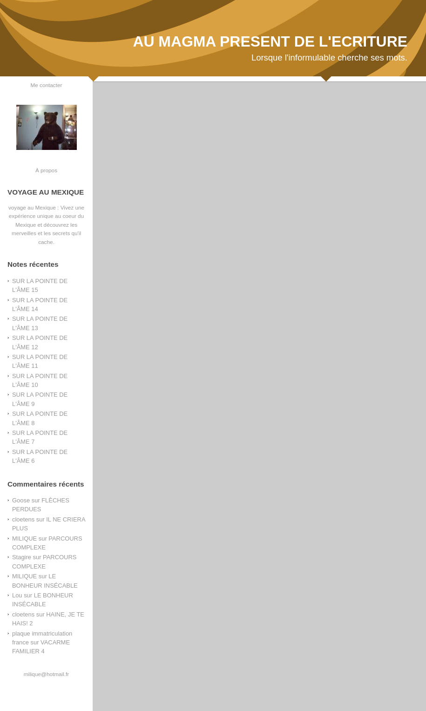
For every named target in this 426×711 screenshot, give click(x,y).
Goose (21, 500)
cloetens (23, 519)
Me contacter (46, 85)
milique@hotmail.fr (46, 674)
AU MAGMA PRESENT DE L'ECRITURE (270, 41)
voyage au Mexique (32, 207)
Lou (17, 595)
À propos (46, 170)
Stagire (21, 557)
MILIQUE (24, 538)
